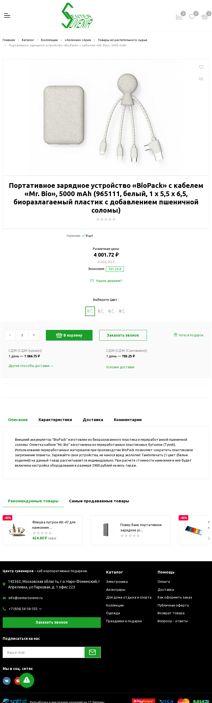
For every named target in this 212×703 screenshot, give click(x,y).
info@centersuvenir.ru (26, 598)
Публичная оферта (173, 605)
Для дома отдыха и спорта (128, 597)
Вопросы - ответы (173, 621)
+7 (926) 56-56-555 (23, 609)
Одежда (113, 613)
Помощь (166, 572)
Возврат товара (171, 613)
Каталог (114, 572)
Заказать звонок (52, 622)
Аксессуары (115, 589)
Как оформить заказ (175, 597)
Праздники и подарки (124, 621)
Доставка (166, 589)
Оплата (164, 581)
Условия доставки (120, 367)
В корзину (69, 335)
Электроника (117, 581)
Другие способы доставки (31, 365)
